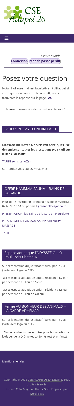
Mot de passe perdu (45, 61)
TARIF (5, 233)
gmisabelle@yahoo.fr (52, 206)
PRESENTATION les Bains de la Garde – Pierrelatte (36, 213)
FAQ (49, 98)
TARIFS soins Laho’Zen (16, 161)
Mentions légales (13, 361)
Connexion (19, 61)
